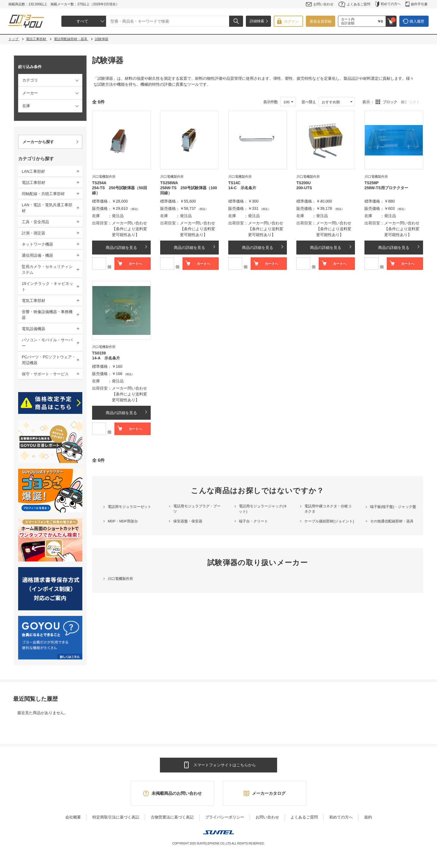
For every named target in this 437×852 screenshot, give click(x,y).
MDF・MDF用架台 (123, 521)
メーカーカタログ (268, 793)
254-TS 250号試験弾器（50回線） (119, 190)
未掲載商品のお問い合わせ (177, 793)
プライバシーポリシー (224, 817)
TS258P (371, 183)
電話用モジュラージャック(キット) (263, 508)
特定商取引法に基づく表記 (115, 817)
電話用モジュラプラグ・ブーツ (196, 508)
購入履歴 (417, 21)
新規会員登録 (321, 21)
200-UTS (304, 188)
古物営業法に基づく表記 (172, 817)
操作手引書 (416, 4)
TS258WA (169, 183)
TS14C (234, 183)
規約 (368, 817)
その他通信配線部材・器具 (392, 521)
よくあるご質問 (354, 4)
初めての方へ (388, 4)
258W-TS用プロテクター (386, 188)
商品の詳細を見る (121, 247)
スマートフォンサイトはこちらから (224, 765)
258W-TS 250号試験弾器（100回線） (188, 190)
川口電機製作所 (120, 579)
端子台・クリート (253, 521)
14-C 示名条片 (242, 188)
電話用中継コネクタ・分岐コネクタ (328, 508)
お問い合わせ (319, 4)
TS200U (303, 183)
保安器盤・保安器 (187, 521)
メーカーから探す (38, 142)
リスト (414, 102)
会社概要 (73, 817)
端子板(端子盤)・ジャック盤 (393, 507)
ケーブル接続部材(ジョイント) (329, 521)
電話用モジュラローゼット (129, 507)
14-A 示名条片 (106, 358)
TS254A (99, 183)
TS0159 (99, 353)
